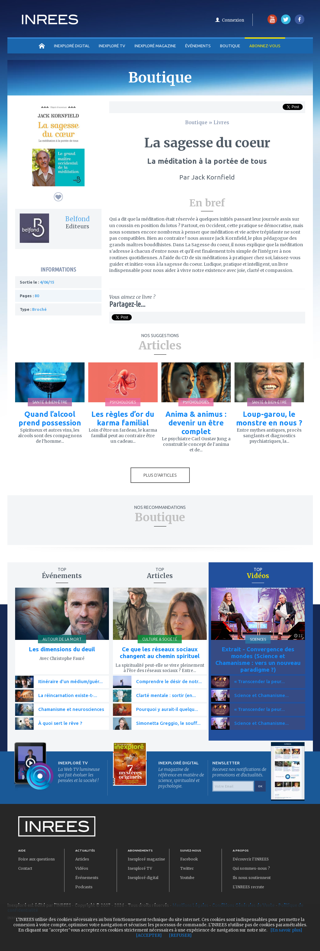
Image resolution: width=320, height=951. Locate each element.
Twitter (187, 868)
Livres (221, 122)
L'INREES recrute (248, 887)
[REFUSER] (180, 935)
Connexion (233, 20)
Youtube (187, 877)
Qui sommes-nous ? (251, 868)
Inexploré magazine (146, 859)
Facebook (189, 859)
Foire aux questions (36, 859)
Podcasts (84, 887)
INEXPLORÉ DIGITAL (71, 46)
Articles (82, 859)
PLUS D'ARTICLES (160, 475)
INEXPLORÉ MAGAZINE (155, 46)
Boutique (230, 46)
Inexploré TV (140, 868)
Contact (25, 868)
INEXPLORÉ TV (112, 46)
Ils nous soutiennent (252, 877)
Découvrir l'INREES (251, 859)
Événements (198, 46)
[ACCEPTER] (149, 935)
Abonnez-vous (265, 46)
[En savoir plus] (286, 930)
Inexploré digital (143, 877)
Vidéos (81, 868)
